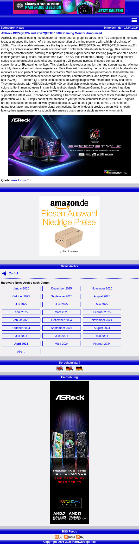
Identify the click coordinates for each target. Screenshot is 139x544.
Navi (134, 20)
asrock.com (18, 180)
